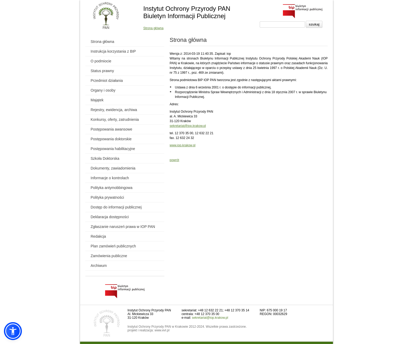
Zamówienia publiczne (109, 256)
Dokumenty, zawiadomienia (113, 168)
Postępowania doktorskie (111, 139)
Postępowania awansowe (111, 129)
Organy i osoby (103, 90)
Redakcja (98, 236)
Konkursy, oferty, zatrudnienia (115, 119)
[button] (13, 331)
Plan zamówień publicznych (113, 246)
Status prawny (102, 71)
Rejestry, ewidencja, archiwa (114, 110)
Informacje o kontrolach (110, 178)
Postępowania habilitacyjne (113, 149)
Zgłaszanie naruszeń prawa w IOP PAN (123, 227)
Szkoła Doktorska (105, 158)
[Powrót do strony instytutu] (106, 16)
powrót (174, 160)
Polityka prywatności (107, 197)
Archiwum (99, 265)
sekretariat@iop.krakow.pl (188, 126)
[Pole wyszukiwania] (282, 24)
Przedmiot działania (107, 80)
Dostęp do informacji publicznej (116, 207)
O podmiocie (101, 61)
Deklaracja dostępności (110, 217)
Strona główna (153, 28)
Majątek (97, 100)
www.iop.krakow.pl (182, 145)
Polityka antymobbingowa (111, 188)
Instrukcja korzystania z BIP (113, 51)
